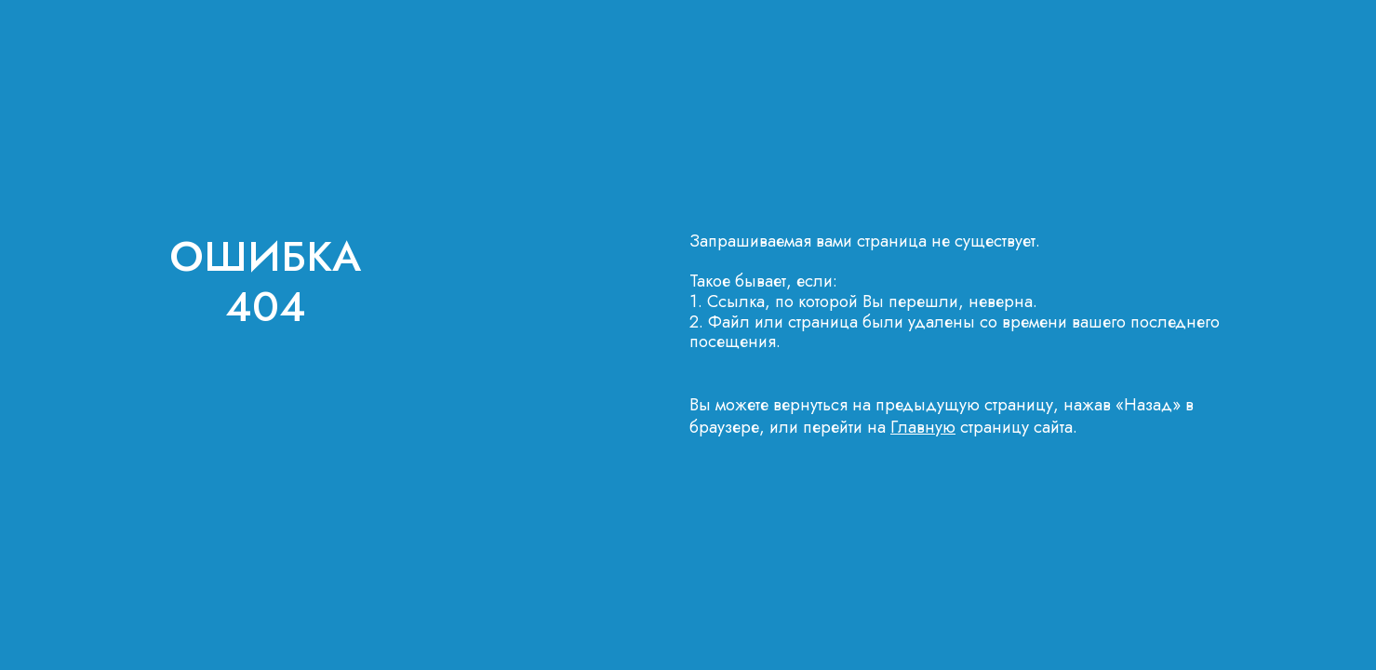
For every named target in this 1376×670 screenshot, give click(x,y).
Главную (922, 426)
